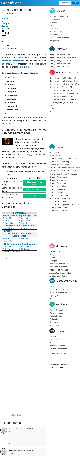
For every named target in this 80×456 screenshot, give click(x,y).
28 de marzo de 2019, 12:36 (25, 450)
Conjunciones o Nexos (59, 38)
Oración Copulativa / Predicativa (63, 174)
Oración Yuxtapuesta (58, 211)
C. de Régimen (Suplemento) (62, 102)
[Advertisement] (28, 31)
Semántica (5, 19)
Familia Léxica (55, 316)
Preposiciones (55, 32)
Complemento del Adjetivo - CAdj (63, 81)
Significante (24, 220)
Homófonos (7, 231)
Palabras (60, 11)
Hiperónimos (25, 246)
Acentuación (54, 340)
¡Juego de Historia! (57, 353)
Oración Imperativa (57, 186)
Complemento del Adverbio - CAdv (64, 84)
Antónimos (24, 249)
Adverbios (53, 28)
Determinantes (55, 35)
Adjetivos (53, 22)
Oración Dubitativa (57, 189)
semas (27, 67)
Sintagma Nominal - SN (59, 54)
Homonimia (54, 322)
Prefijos (52, 254)
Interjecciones (55, 41)
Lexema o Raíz (55, 251)
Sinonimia (7, 241)
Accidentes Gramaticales (60, 273)
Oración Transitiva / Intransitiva (62, 171)
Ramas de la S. (10, 215)
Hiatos (52, 298)
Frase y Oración (56, 155)
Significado (24, 218)
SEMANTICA (19, 213)
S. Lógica (6, 220)
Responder (12, 444)
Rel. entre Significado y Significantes (19, 234)
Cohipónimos (8, 249)
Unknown (12, 429)
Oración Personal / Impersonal (62, 159)
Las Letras (54, 336)
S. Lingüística (8, 218)
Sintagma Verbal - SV (58, 67)
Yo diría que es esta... (34, 189)
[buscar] (65, 3)
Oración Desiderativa (58, 192)
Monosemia (8, 238)
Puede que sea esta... (35, 196)
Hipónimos (7, 246)
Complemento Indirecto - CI (61, 90)
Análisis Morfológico (58, 276)
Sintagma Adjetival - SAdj (60, 60)
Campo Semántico (5, 26)
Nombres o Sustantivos (59, 16)
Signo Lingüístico (28, 215)
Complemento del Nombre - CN (63, 78)
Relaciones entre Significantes (19, 225)
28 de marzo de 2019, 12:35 (25, 429)
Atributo (52, 105)
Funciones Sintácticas (67, 72)
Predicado (53, 112)
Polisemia (23, 238)
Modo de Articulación (58, 292)
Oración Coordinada (58, 208)
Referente (23, 223)
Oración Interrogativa (58, 180)
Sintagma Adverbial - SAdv (60, 63)
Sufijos (52, 258)
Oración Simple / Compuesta (61, 162)
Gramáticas (11, 3)
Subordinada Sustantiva (59, 198)
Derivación (54, 325)
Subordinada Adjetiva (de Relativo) (64, 204)
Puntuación (54, 343)
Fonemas (53, 286)
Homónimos (8, 228)
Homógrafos (24, 228)
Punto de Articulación (58, 289)
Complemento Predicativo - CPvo (63, 99)
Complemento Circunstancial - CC (64, 93)
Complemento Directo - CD (61, 87)
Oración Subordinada (58, 195)
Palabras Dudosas (57, 346)
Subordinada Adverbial (59, 201)
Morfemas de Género (58, 267)
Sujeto (52, 108)
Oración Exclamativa (58, 183)
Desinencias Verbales (58, 270)
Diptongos (53, 295)
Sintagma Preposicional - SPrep (63, 57)
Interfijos (53, 261)
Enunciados (54, 152)
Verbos (52, 25)
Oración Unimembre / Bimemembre (64, 168)
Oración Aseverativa (58, 177)
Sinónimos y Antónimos (59, 313)
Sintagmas (61, 49)
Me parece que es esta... (34, 183)
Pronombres (54, 19)
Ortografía (61, 331)
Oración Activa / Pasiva (59, 165)
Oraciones (61, 147)
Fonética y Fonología (67, 281)
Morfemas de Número (58, 264)
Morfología (61, 246)
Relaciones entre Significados (19, 244)
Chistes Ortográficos (58, 349)
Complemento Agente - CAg (61, 96)
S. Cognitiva (8, 223)
